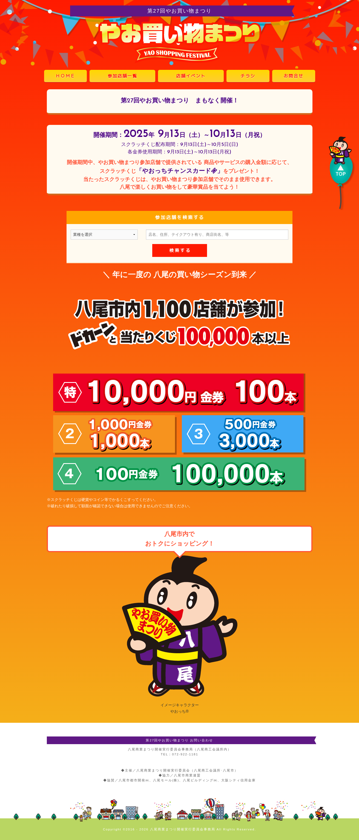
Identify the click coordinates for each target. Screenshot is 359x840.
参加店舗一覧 (122, 76)
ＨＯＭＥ (65, 76)
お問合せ (293, 76)
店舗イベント (191, 76)
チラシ (247, 76)
